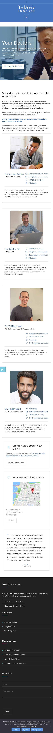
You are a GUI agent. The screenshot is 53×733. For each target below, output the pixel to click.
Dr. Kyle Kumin (12, 248)
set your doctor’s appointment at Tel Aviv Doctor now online (25, 454)
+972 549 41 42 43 (15, 512)
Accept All (16, 730)
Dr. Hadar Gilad (13, 408)
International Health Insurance (15, 663)
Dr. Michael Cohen (14, 173)
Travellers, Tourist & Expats (14, 654)
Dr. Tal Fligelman (13, 326)
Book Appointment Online (14, 606)
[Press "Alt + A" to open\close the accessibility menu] (3, 369)
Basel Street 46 (14, 509)
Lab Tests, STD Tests (12, 650)
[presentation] (19, 702)
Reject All (26, 730)
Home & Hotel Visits (11, 659)
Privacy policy (36, 730)
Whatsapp (12, 514)
